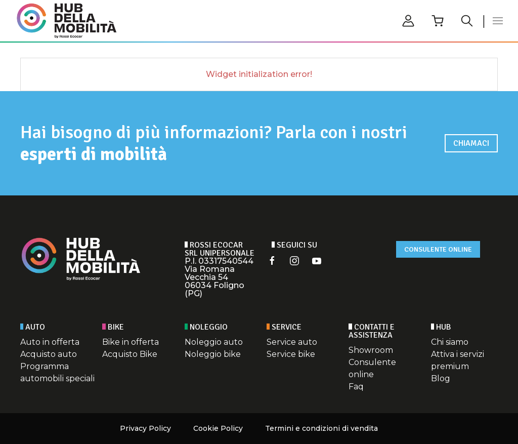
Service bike (291, 354)
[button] (498, 21)
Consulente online (438, 249)
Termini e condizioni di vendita (321, 428)
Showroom (371, 350)
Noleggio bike (213, 354)
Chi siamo (449, 342)
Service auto (292, 342)
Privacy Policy (145, 428)
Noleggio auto (214, 342)
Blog (440, 378)
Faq (356, 386)
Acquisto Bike (129, 354)
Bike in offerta (130, 342)
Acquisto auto (48, 354)
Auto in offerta (49, 342)
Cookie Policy (218, 428)
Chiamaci (471, 143)
